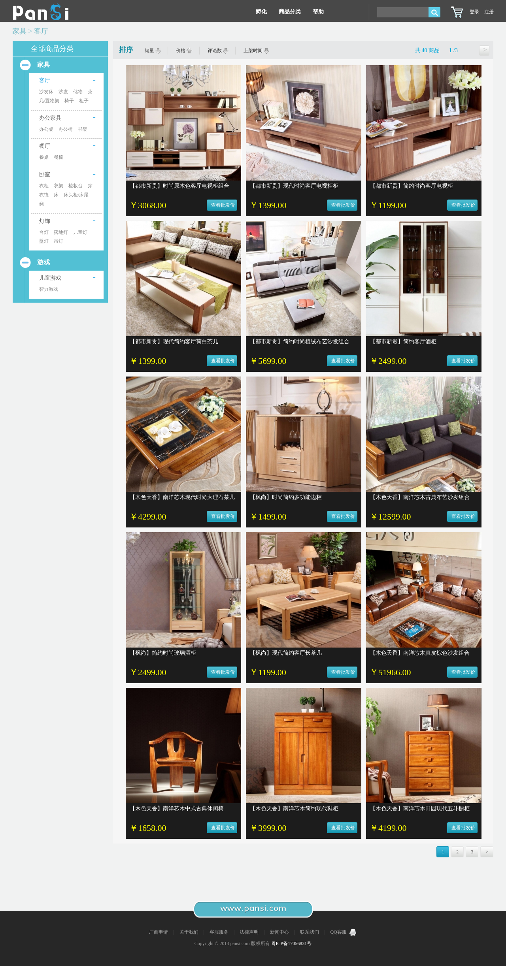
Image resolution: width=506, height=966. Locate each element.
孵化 (261, 12)
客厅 (41, 31)
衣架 (58, 185)
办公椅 (66, 129)
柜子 (84, 101)
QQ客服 (343, 932)
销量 (153, 50)
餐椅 (58, 157)
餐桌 (44, 157)
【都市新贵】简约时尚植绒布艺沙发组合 (299, 342)
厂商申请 (159, 932)
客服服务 (220, 932)
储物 (78, 91)
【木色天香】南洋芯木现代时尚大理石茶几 (182, 497)
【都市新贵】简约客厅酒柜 (403, 342)
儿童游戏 (50, 278)
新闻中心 (280, 932)
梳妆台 (75, 185)
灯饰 (44, 221)
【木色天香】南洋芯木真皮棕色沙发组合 (420, 653)
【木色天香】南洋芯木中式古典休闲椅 (177, 809)
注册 (489, 12)
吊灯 (58, 241)
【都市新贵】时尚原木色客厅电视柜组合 (179, 186)
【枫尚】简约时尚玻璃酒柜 (163, 653)
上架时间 (257, 50)
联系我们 (310, 932)
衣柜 (44, 185)
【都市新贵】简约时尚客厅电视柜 (411, 186)
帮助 (318, 12)
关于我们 (189, 932)
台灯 (44, 232)
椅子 (69, 101)
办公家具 (50, 118)
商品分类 (290, 12)
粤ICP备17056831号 (291, 943)
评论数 (218, 50)
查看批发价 (223, 205)
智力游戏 (48, 289)
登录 (474, 12)
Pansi (40, 12)
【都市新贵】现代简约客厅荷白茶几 (174, 342)
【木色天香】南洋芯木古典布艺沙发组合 (420, 497)
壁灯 (44, 241)
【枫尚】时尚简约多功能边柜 (286, 497)
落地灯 (61, 232)
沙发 (63, 91)
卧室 (44, 174)
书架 (82, 129)
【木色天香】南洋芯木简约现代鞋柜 (294, 809)
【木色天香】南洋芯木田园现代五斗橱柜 (420, 809)
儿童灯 (80, 232)
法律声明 (250, 932)
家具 (19, 31)
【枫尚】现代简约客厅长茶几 (286, 653)
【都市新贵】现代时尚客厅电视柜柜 (294, 186)
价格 (184, 50)
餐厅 (44, 146)
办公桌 (46, 129)
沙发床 (46, 91)
